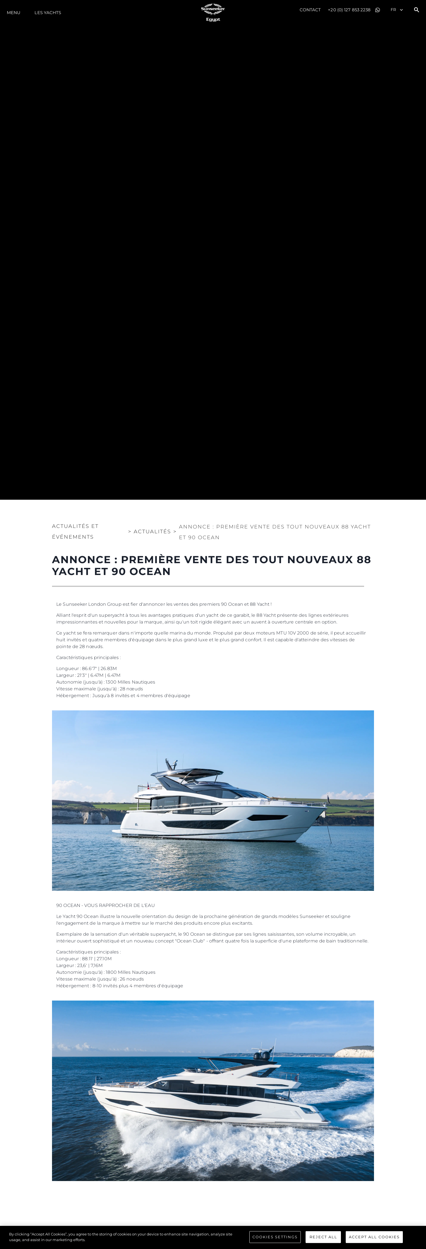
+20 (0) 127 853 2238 (349, 9)
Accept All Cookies (374, 1237)
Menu (13, 12)
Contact (310, 9)
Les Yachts (47, 12)
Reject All (323, 1237)
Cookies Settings (275, 1237)
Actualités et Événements (75, 531)
